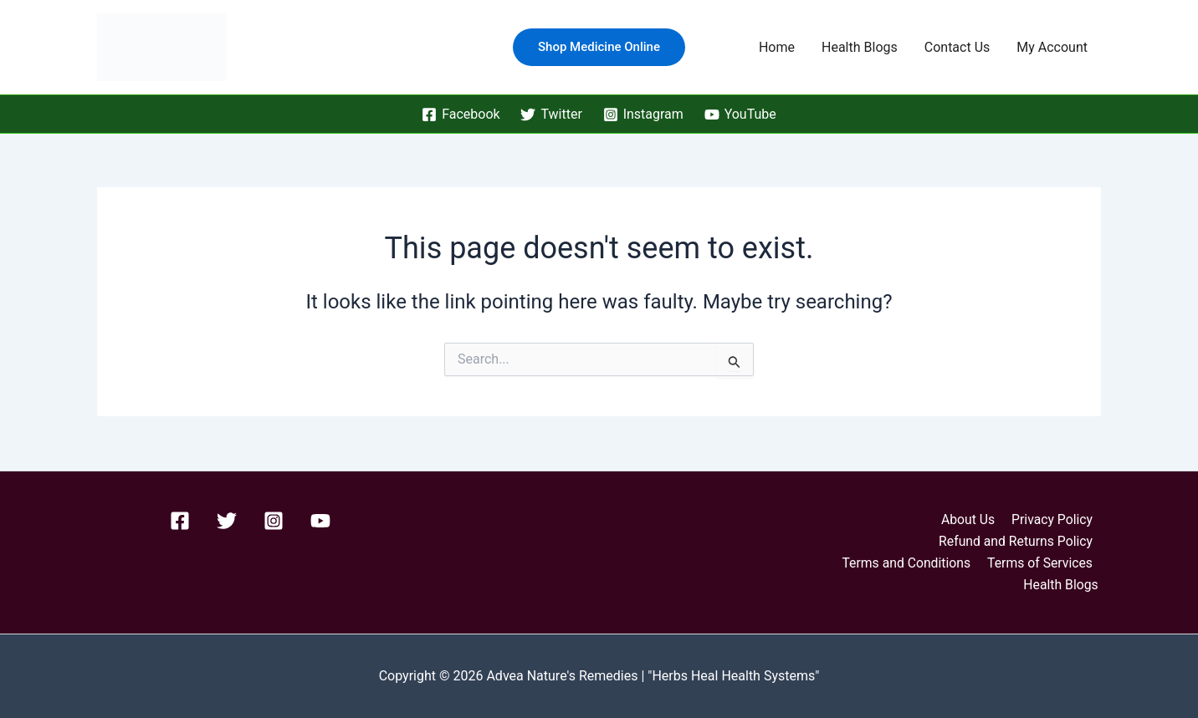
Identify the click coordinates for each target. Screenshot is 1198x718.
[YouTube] (740, 114)
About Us (971, 519)
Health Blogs (860, 47)
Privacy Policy (1052, 519)
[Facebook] (461, 114)
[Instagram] (643, 114)
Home (777, 47)
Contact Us (957, 47)
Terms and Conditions (908, 562)
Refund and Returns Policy (1016, 540)
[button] (599, 47)
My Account (1052, 47)
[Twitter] (551, 114)
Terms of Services (1040, 562)
